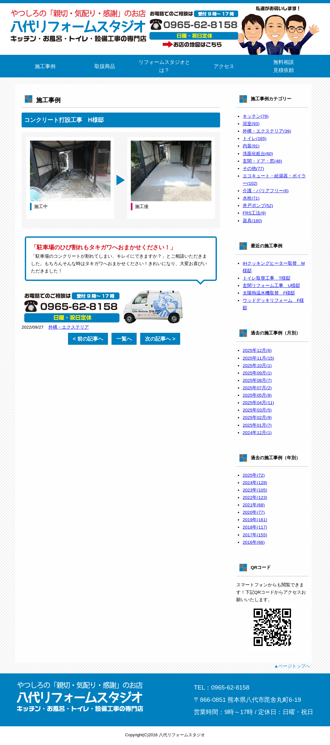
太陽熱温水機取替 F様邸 (269, 293)
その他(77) (253, 168)
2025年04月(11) (258, 402)
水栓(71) (251, 198)
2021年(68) (254, 504)
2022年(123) (255, 497)
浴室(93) (251, 123)
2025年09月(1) (257, 373)
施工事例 (45, 66)
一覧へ (124, 339)
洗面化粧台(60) (258, 153)
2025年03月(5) (257, 410)
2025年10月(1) (257, 365)
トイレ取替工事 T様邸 (266, 278)
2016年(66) (254, 542)
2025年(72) (254, 475)
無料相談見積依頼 (283, 66)
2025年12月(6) (257, 350)
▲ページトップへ (292, 666)
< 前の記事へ (88, 339)
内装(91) (251, 146)
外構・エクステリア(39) (267, 131)
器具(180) (252, 220)
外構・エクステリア (68, 327)
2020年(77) (254, 512)
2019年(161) (255, 519)
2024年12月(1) (257, 432)
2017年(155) (255, 534)
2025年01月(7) (257, 425)
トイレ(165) (255, 138)
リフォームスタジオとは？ (164, 66)
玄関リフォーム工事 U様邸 (271, 285)
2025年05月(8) (257, 395)
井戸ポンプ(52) (258, 205)
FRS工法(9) (254, 213)
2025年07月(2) (257, 387)
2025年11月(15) (258, 358)
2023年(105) (255, 490)
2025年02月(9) (257, 417)
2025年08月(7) (257, 380)
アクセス (224, 66)
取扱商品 (104, 66)
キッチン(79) (255, 116)
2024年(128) (255, 482)
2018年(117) (255, 527)
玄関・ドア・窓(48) (262, 161)
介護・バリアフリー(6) (266, 190)
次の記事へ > (160, 339)
